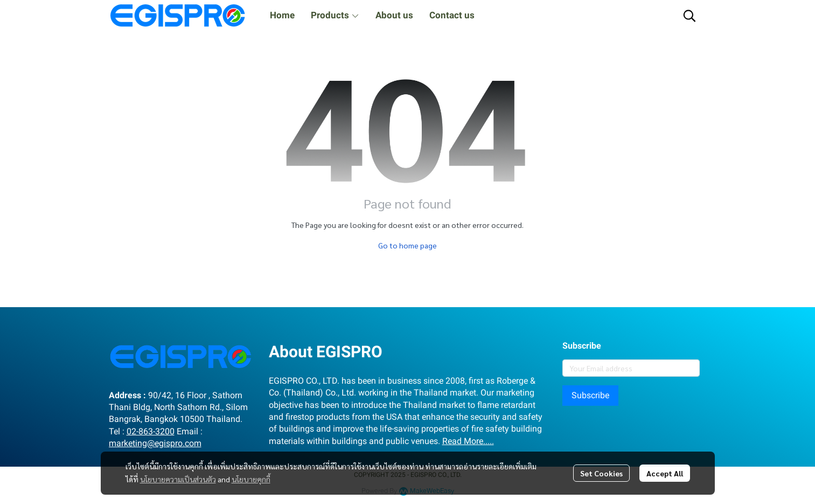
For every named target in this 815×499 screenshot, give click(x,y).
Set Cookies (601, 473)
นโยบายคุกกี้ (251, 479)
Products (335, 15)
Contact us (452, 15)
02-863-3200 (151, 431)
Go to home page (407, 245)
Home (282, 15)
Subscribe (590, 395)
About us (394, 15)
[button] (689, 15)
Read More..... (468, 441)
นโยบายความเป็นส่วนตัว (178, 479)
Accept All (664, 473)
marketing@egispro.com (155, 443)
